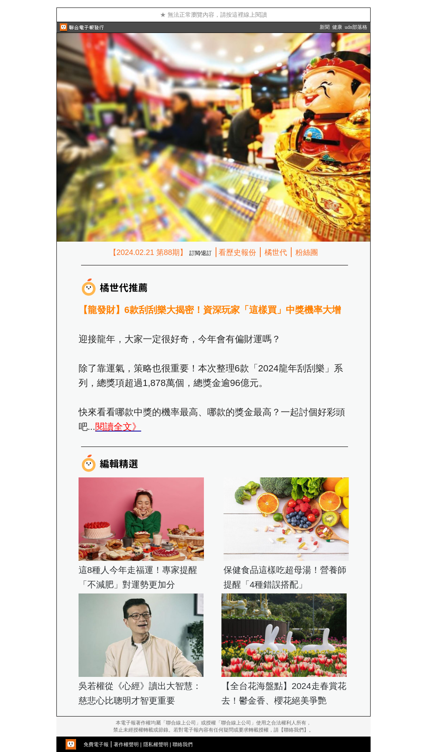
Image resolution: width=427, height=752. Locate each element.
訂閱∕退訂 (200, 253)
